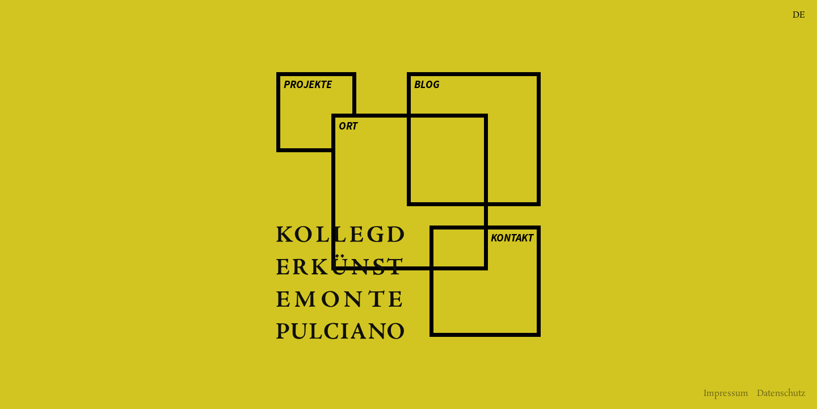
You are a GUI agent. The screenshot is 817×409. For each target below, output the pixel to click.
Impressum (726, 393)
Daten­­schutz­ (781, 393)
